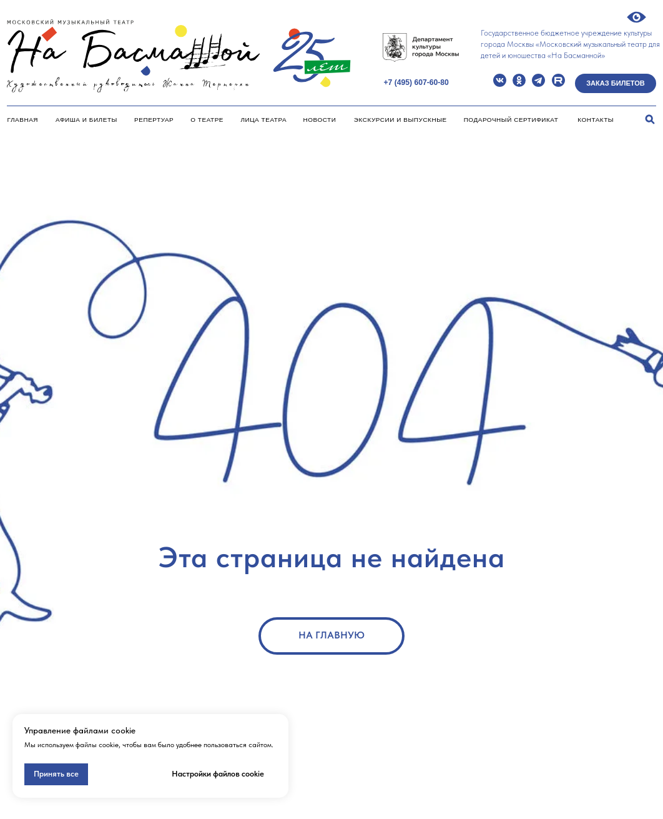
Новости (319, 119)
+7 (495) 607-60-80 (415, 82)
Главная (22, 119)
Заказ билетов (615, 83)
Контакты (595, 119)
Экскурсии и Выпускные (400, 119)
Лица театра (263, 119)
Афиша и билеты (86, 119)
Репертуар (154, 119)
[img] (499, 80)
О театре (206, 119)
